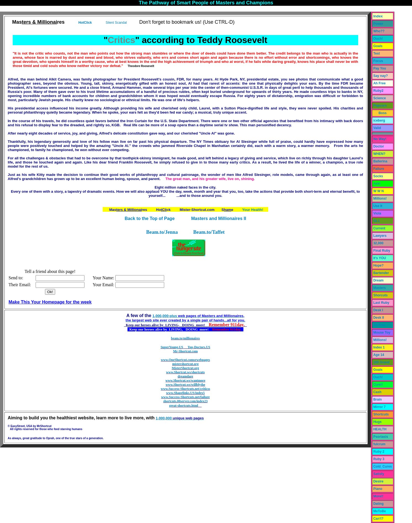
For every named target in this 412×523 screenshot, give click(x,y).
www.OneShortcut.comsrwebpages (185, 360)
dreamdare (185, 376)
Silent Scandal (116, 23)
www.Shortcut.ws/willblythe (185, 385)
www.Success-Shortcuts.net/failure (185, 397)
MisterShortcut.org (185, 368)
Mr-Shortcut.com (185, 351)
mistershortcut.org (185, 364)
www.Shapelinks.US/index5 (185, 393)
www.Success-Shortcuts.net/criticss (185, 389)
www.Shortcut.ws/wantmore (185, 380)
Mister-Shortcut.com (197, 210)
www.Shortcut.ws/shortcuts (185, 372)
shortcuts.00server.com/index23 (185, 401)
